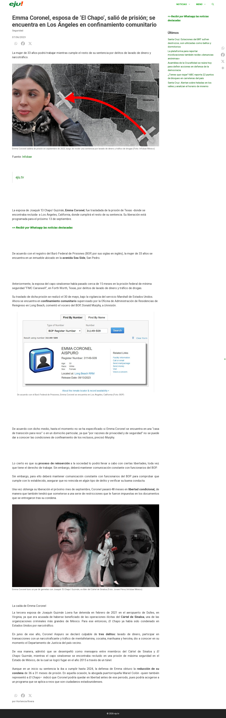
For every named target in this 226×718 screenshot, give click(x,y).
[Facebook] (23, 43)
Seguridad (17, 30)
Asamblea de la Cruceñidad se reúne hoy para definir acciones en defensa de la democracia (190, 66)
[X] (30, 43)
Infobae (27, 156)
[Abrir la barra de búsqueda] (213, 4)
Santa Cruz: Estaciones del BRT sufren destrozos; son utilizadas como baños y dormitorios (189, 43)
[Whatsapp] (15, 43)
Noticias (184, 4)
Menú (202, 4)
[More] (222, 68)
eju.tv (20, 177)
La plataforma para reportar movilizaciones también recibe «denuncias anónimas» (190, 55)
